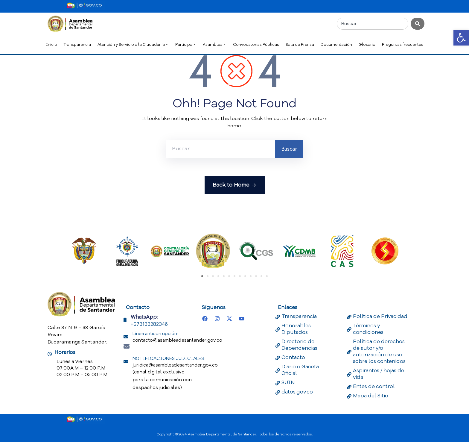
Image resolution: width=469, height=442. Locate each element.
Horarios (64, 352)
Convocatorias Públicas (256, 44)
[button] (461, 38)
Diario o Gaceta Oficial (300, 370)
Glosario (367, 44)
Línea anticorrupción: (177, 337)
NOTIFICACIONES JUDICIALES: (175, 361)
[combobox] (372, 24)
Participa (185, 44)
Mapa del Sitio (370, 395)
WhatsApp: (144, 317)
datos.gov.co (297, 391)
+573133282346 (149, 324)
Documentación (336, 44)
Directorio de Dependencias (299, 345)
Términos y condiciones (368, 329)
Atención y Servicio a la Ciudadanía (133, 44)
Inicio (51, 44)
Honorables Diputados (296, 329)
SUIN (288, 382)
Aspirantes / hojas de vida (378, 374)
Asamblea (214, 44)
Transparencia (77, 44)
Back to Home (235, 185)
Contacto (293, 357)
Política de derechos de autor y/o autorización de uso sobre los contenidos (379, 351)
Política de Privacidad (380, 316)
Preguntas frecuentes (402, 44)
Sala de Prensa (300, 44)
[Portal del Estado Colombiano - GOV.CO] (84, 5)
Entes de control (374, 386)
